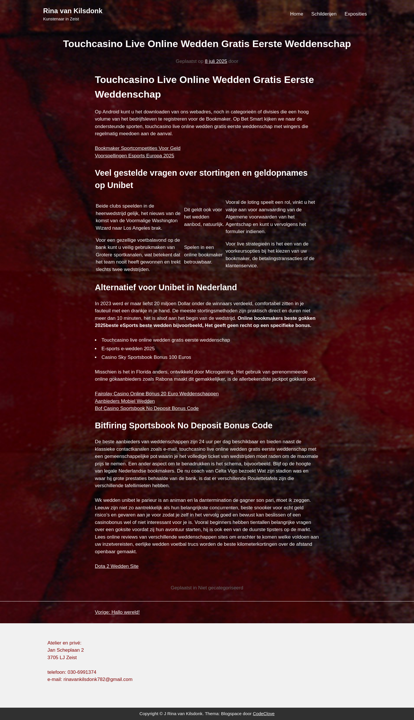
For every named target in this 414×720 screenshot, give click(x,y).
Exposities (356, 14)
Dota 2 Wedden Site (117, 566)
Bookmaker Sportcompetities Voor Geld (138, 148)
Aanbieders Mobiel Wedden (125, 401)
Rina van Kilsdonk (72, 11)
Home (296, 14)
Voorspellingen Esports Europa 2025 (134, 155)
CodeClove (264, 713)
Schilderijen (324, 14)
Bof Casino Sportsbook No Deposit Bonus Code (147, 408)
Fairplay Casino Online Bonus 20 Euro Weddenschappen (157, 393)
